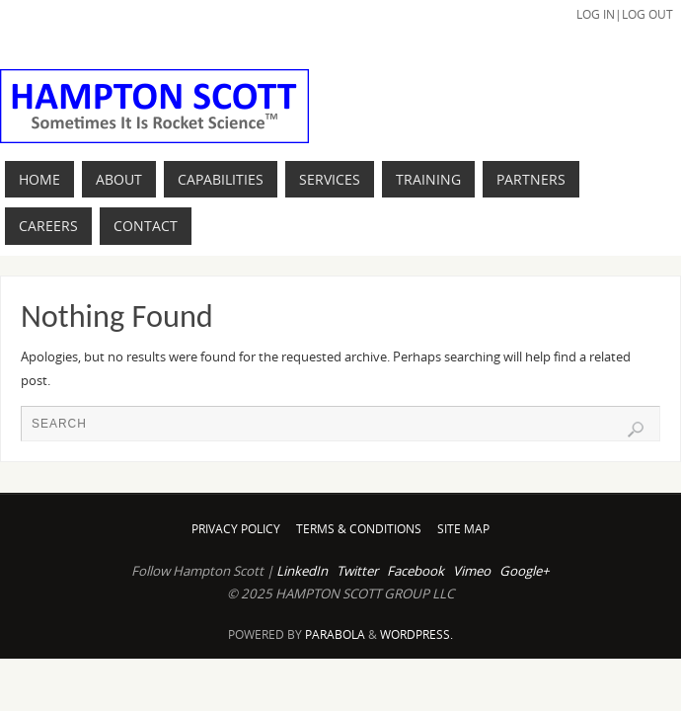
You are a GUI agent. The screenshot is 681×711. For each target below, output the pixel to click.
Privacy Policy (235, 528)
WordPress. (416, 634)
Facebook (415, 571)
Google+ (524, 571)
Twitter (357, 571)
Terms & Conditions (358, 528)
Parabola (335, 634)
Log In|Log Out (624, 14)
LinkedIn (302, 571)
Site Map (463, 528)
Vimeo (472, 571)
